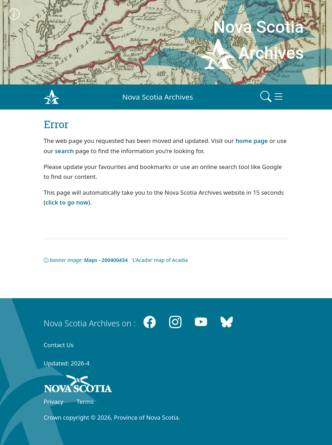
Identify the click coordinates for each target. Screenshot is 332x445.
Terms (85, 401)
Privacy (53, 401)
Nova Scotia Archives (157, 97)
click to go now (66, 202)
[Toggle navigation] (272, 97)
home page (252, 141)
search (64, 151)
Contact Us (59, 345)
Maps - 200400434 (106, 260)
